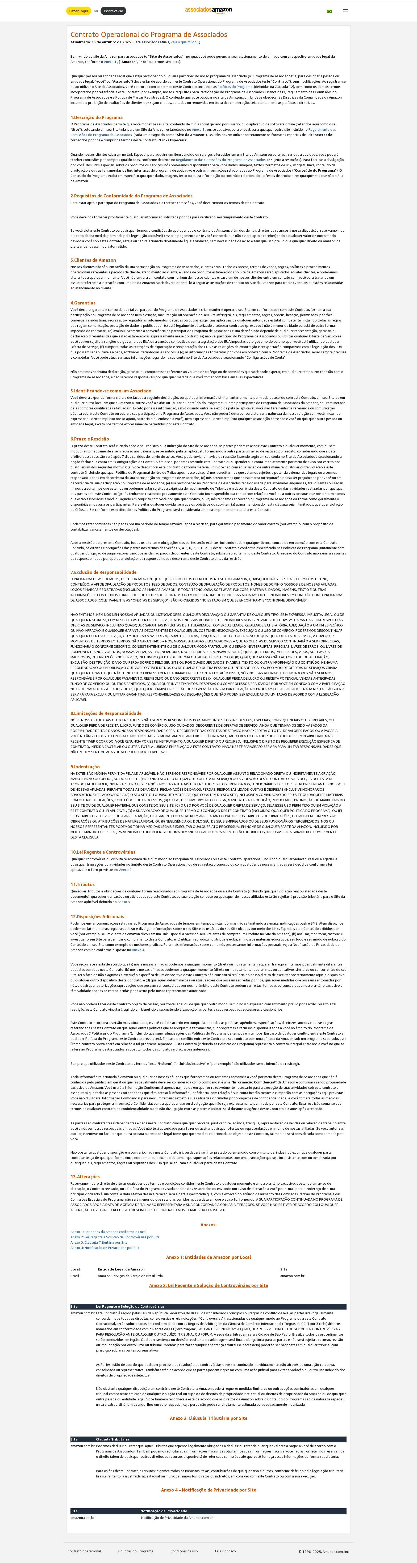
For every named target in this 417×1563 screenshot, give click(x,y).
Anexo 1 (110, 62)
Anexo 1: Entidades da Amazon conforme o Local (108, 1232)
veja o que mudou (184, 42)
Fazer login (78, 11)
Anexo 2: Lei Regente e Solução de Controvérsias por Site (115, 1237)
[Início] (208, 11)
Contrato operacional (84, 1551)
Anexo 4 (138, 950)
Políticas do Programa (235, 86)
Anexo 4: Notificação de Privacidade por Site (105, 1248)
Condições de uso (184, 1551)
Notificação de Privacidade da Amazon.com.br (177, 1517)
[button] (332, 11)
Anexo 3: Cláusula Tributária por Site (98, 1242)
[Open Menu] (344, 11)
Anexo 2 (125, 869)
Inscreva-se (113, 11)
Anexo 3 (124, 902)
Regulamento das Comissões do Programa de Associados (221, 160)
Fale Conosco (225, 1551)
